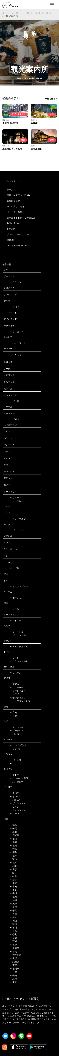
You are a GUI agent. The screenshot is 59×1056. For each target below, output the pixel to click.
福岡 (13, 897)
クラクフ (15, 282)
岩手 (13, 879)
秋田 (13, 845)
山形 (13, 869)
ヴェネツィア (17, 803)
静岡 (13, 924)
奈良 (13, 934)
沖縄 (13, 900)
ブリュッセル (17, 635)
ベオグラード (17, 343)
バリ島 (14, 401)
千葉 (13, 910)
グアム (14, 684)
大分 (13, 903)
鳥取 (13, 832)
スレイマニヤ (17, 519)
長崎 (13, 975)
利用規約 (11, 229)
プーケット (16, 730)
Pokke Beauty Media (17, 245)
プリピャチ (16, 331)
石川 (13, 927)
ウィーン (15, 497)
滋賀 (13, 883)
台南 (13, 712)
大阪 (13, 958)
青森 (13, 890)
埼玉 (13, 873)
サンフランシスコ (19, 701)
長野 (13, 944)
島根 (13, 979)
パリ (13, 763)
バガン (14, 419)
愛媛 (37, 13)
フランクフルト (18, 661)
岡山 (13, 921)
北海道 (14, 962)
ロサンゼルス (17, 691)
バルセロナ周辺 (18, 778)
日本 (26, 13)
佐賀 (13, 828)
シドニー (15, 620)
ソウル (14, 609)
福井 (13, 856)
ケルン (14, 658)
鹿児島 (14, 835)
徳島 (13, 825)
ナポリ (14, 793)
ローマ (14, 813)
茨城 (13, 941)
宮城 (13, 886)
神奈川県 (15, 955)
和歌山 (14, 866)
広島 (13, 931)
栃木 (13, 917)
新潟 (13, 938)
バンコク (15, 734)
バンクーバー (17, 530)
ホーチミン (16, 597)
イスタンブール (18, 586)
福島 (13, 852)
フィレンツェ (17, 810)
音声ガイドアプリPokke (19, 195)
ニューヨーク (17, 687)
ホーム (6, 13)
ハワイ (14, 694)
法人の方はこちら (15, 206)
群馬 (13, 951)
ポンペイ (15, 796)
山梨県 (14, 968)
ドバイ (14, 307)
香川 (13, 893)
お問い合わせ (13, 223)
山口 (13, 838)
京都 (13, 965)
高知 (13, 842)
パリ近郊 (15, 760)
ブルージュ (16, 632)
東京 (13, 982)
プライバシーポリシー (18, 234)
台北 (13, 716)
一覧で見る (50, 99)
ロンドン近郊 (17, 745)
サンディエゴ (17, 697)
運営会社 (11, 240)
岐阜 (13, 876)
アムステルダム (18, 646)
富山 (13, 859)
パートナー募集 (14, 212)
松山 (48, 13)
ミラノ (14, 807)
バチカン (15, 800)
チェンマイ (16, 727)
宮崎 (13, 849)
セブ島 (14, 568)
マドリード (16, 775)
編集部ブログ (13, 201)
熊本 (13, 862)
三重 (13, 972)
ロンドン (15, 749)
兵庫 (13, 914)
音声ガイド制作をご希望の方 (21, 217)
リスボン (15, 672)
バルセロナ (16, 782)
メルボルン (16, 501)
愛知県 (14, 948)
